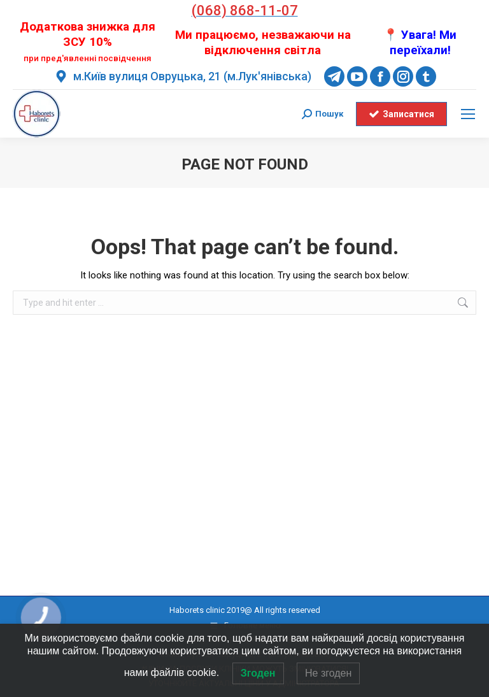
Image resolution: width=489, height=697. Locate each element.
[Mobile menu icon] (468, 114)
